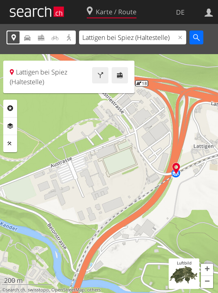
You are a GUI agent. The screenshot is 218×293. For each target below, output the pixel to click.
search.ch (15, 290)
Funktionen (10, 143)
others (94, 290)
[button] (207, 270)
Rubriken (10, 108)
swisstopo (38, 290)
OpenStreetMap (68, 290)
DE (180, 12)
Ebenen (10, 126)
